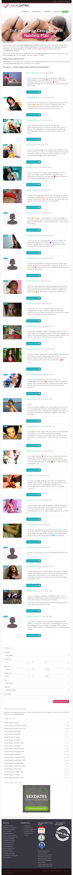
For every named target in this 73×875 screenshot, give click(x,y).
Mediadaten (46, 871)
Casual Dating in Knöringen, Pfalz (36, 751)
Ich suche (7, 652)
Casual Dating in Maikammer (36, 769)
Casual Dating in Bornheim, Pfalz (36, 777)
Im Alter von (7, 659)
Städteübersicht (36, 12)
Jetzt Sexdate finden (61, 701)
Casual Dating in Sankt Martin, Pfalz (36, 760)
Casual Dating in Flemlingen (36, 731)
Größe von (7, 666)
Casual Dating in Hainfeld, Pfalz (37, 817)
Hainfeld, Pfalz (48, 73)
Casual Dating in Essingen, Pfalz (36, 771)
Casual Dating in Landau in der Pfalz (36, 766)
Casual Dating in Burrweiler (36, 737)
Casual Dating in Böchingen (36, 740)
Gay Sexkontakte (28, 833)
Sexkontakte (42, 49)
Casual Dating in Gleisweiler (36, 745)
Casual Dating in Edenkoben (36, 754)
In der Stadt (7, 694)
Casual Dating (25, 12)
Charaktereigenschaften (30, 829)
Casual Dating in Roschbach (36, 734)
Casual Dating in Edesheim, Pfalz (36, 742)
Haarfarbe (7, 687)
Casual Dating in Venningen (36, 774)
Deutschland (14, 817)
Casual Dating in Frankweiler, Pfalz (36, 757)
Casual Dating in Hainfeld (36, 722)
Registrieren (61, 12)
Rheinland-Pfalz (23, 817)
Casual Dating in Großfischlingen (36, 763)
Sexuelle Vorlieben (29, 831)
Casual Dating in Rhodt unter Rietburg (36, 725)
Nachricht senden (34, 92)
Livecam (54, 1)
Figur (5, 680)
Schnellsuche (47, 12)
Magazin (67, 1)
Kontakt (53, 871)
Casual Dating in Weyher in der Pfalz (36, 728)
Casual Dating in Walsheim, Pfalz (36, 748)
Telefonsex (61, 1)
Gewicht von (7, 673)
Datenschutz (59, 871)
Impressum (67, 871)
